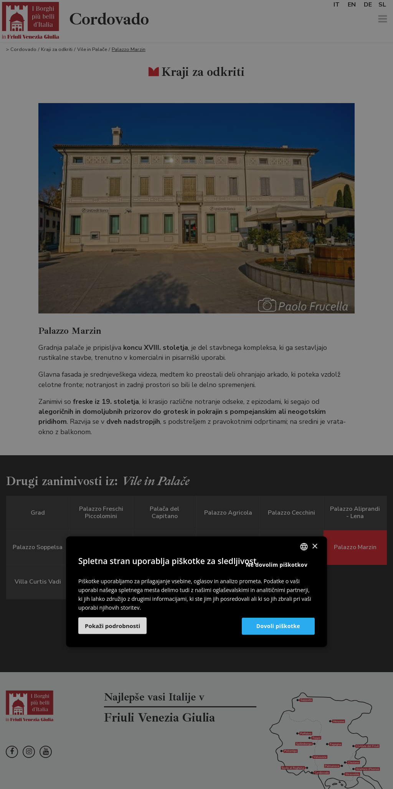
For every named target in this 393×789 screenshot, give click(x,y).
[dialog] (196, 394)
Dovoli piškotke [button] (278, 626)
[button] (112, 626)
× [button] (314, 546)
